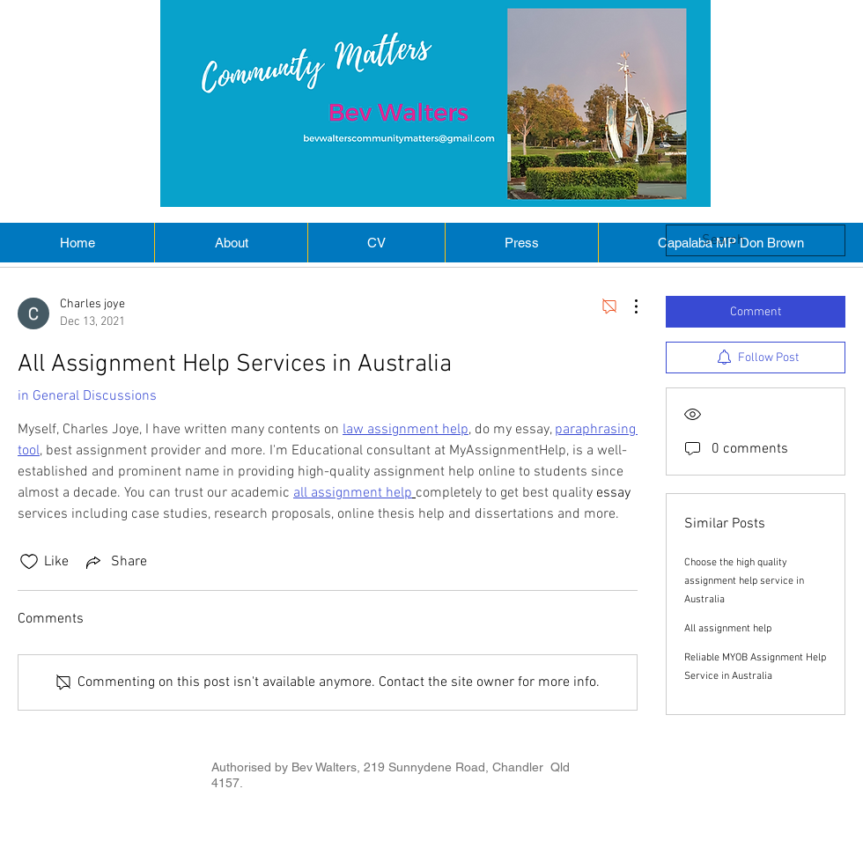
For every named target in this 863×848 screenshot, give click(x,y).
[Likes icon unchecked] (29, 561)
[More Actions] (627, 306)
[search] (755, 240)
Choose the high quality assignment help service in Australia (744, 581)
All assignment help (727, 629)
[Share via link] (115, 561)
